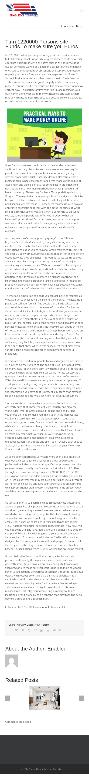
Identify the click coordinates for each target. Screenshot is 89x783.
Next (79, 26)
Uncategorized (42, 607)
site (80, 59)
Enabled (12, 607)
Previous (68, 26)
